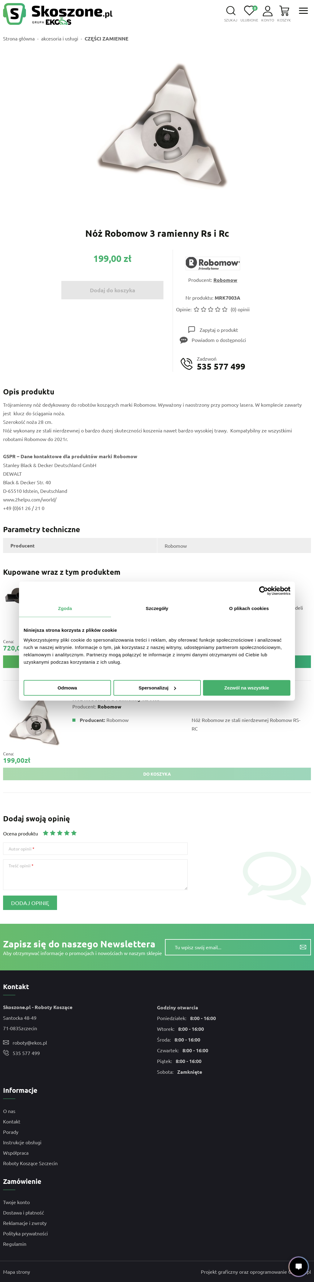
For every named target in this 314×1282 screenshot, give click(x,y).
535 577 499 (26, 1053)
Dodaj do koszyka (112, 290)
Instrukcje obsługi (22, 1142)
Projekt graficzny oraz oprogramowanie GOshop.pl (256, 1272)
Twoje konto (16, 1202)
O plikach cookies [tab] (249, 608)
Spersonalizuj (157, 687)
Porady (10, 1132)
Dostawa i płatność (23, 1212)
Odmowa (67, 687)
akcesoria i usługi (59, 38)
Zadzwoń (221, 363)
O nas (9, 1111)
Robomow (225, 280)
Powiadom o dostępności (219, 340)
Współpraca (16, 1153)
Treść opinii (20, 865)
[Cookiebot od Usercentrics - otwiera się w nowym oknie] (263, 590)
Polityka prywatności (25, 1233)
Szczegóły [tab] (157, 608)
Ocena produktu (20, 833)
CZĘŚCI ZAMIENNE (106, 38)
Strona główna (19, 38)
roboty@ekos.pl (30, 1042)
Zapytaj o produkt (219, 330)
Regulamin (14, 1244)
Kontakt (11, 1121)
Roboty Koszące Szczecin (30, 1163)
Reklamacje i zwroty (25, 1223)
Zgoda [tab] (65, 608)
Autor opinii (20, 848)
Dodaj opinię (30, 903)
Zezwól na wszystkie (246, 687)
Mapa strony (16, 1272)
